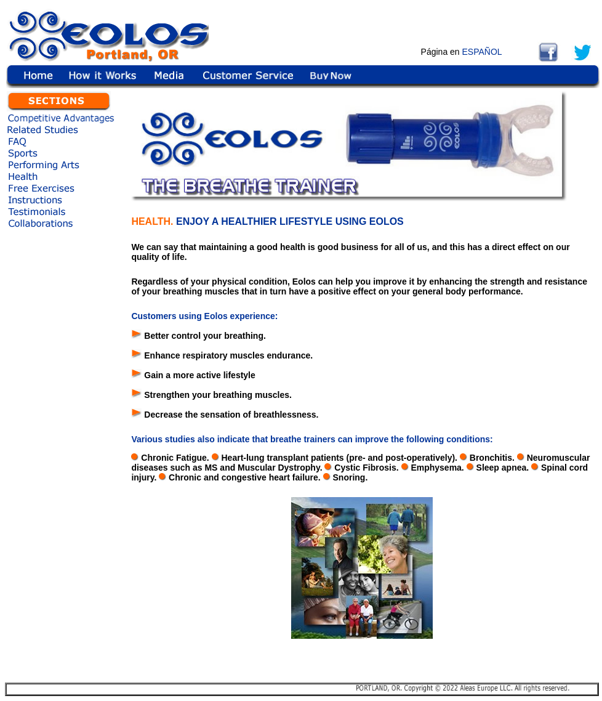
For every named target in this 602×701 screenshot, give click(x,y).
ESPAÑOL (482, 52)
